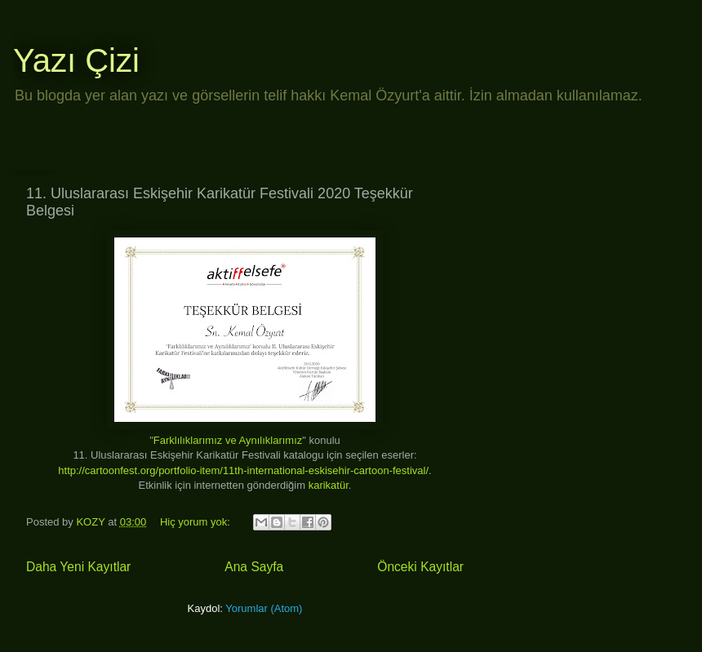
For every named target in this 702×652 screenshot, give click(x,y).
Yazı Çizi (76, 60)
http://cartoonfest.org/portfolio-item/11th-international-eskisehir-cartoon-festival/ (243, 470)
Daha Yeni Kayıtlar (78, 567)
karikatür (329, 485)
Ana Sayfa (253, 567)
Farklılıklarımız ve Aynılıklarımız (228, 440)
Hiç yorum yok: (196, 522)
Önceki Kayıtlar (420, 567)
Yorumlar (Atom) (263, 608)
